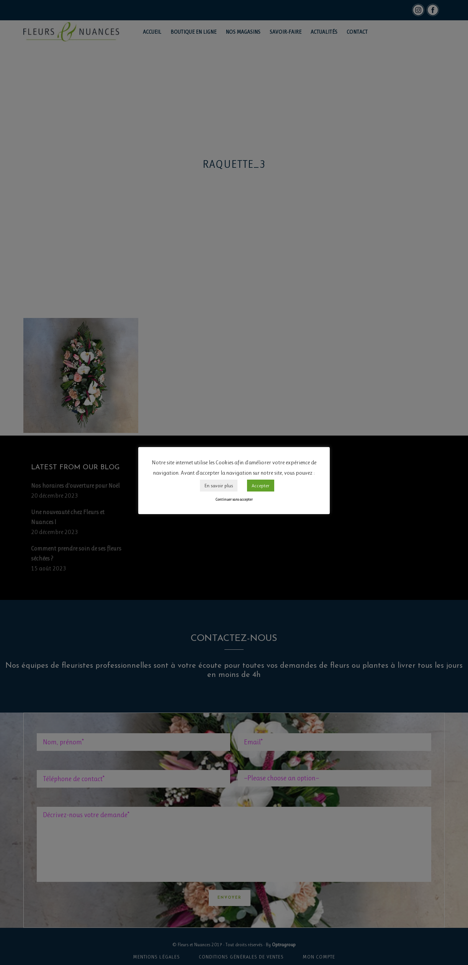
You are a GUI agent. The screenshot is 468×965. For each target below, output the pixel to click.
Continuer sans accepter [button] (234, 499)
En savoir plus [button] (219, 485)
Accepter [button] (261, 485)
